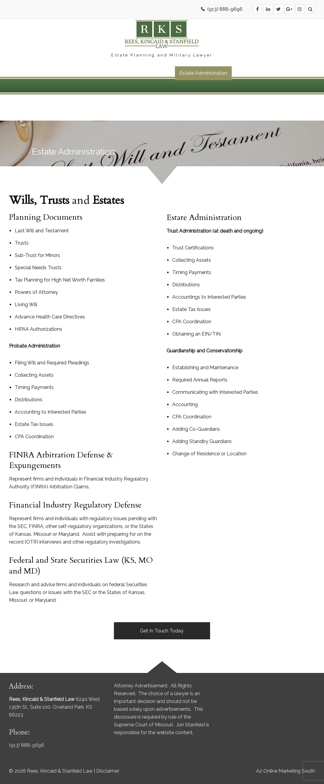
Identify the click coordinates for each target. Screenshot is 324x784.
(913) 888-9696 (225, 9)
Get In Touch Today (162, 631)
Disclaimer (107, 771)
